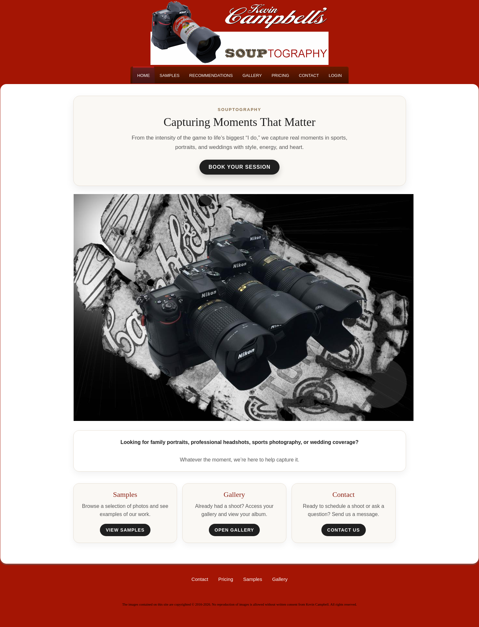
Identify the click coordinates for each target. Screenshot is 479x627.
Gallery (280, 579)
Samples (252, 579)
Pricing (225, 579)
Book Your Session (239, 167)
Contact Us (343, 530)
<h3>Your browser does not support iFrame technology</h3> (243, 307)
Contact (199, 579)
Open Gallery (234, 530)
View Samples (125, 530)
